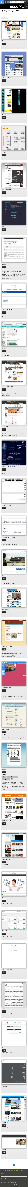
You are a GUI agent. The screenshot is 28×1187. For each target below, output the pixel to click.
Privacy (16, 1170)
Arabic (17, 10)
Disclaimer (3, 1170)
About (2, 1173)
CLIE (9, 10)
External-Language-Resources (10, 11)
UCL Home (3, 10)
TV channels (5, 1088)
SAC (13, 10)
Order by (3, 17)
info (4, 43)
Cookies (21, 1170)
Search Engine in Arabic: (7, 903)
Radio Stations (6, 825)
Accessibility (10, 1170)
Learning (4, 734)
